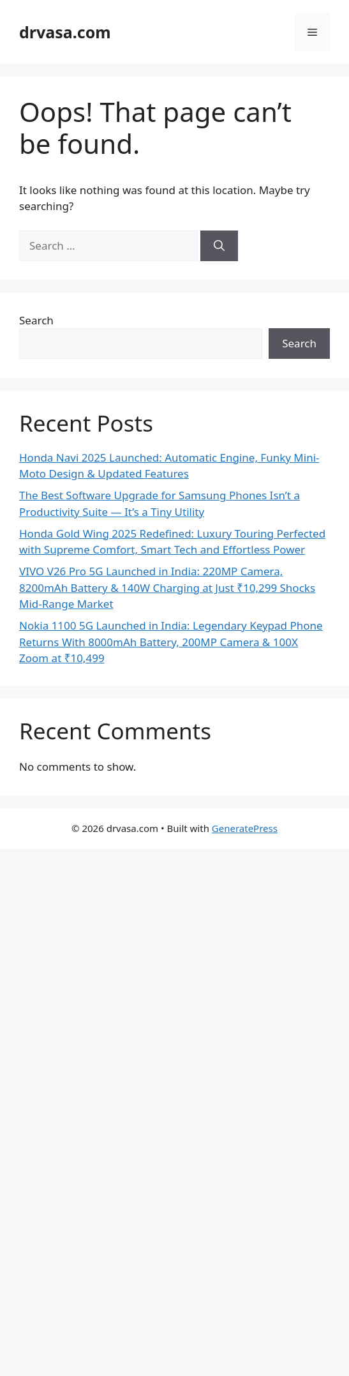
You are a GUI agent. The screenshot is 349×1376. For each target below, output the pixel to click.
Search (36, 320)
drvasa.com (65, 32)
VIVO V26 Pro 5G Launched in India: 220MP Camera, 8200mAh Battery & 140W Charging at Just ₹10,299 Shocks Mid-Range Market (167, 587)
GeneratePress (245, 828)
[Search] (219, 246)
